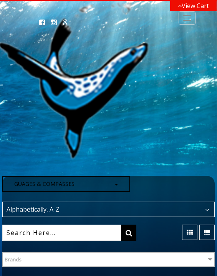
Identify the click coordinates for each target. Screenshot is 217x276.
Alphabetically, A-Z (33, 209)
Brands (13, 259)
